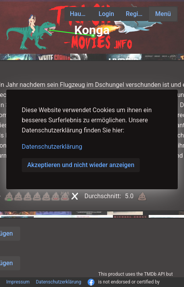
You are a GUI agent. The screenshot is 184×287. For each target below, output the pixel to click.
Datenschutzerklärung (52, 146)
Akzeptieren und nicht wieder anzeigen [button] (80, 165)
